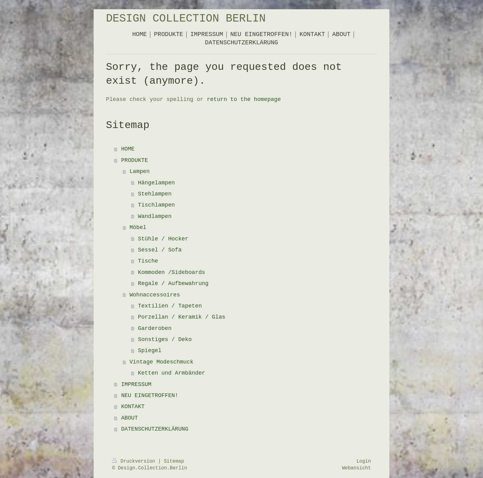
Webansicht (356, 468)
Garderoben (155, 328)
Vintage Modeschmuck (161, 362)
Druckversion (135, 461)
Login (363, 461)
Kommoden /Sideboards (171, 272)
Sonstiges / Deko (165, 339)
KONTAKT (132, 407)
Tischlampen (156, 205)
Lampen (139, 171)
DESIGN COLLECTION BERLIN (186, 18)
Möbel (137, 227)
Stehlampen (155, 194)
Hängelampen (156, 183)
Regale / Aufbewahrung (173, 283)
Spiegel (149, 350)
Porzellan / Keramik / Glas (181, 317)
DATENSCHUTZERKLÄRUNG (154, 429)
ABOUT (129, 418)
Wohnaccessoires (154, 295)
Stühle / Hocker (163, 239)
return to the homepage (244, 99)
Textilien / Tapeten (170, 306)
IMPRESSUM (136, 384)
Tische (148, 261)
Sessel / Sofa (160, 250)
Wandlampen (155, 216)
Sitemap (174, 461)
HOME (128, 149)
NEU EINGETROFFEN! (149, 395)
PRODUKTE (134, 160)
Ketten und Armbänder (171, 373)
